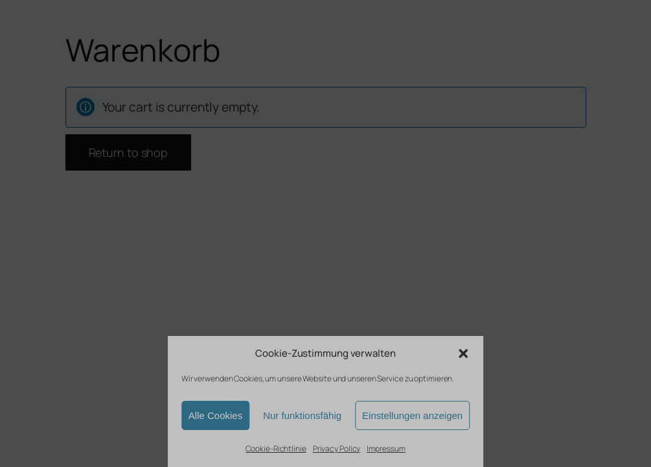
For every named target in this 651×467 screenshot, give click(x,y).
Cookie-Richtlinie (276, 448)
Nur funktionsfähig (302, 415)
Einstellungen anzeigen (412, 415)
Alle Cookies (215, 415)
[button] (463, 353)
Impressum (386, 448)
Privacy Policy (337, 448)
